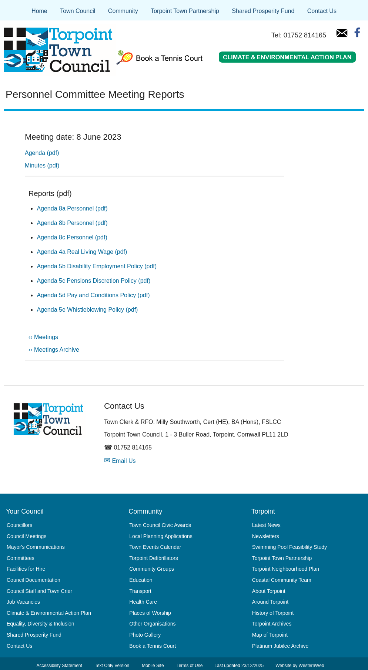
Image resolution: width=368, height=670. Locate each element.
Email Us (120, 461)
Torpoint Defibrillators (153, 558)
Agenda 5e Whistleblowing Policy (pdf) (87, 309)
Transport (140, 591)
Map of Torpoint (270, 635)
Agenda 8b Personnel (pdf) (72, 223)
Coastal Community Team (281, 580)
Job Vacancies (23, 602)
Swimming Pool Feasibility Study (289, 547)
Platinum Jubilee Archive (280, 646)
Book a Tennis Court (152, 646)
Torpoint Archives (272, 624)
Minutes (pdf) (42, 165)
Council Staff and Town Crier (39, 591)
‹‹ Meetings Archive (54, 349)
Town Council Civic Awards (160, 525)
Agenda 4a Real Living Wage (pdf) (82, 252)
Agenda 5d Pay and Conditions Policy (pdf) (93, 295)
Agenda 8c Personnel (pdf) (72, 237)
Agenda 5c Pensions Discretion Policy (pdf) (93, 281)
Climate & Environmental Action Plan (49, 613)
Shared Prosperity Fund (263, 11)
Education (140, 580)
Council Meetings (26, 536)
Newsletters (265, 536)
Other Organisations (152, 624)
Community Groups (151, 569)
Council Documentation (33, 580)
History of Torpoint (273, 613)
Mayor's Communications (36, 547)
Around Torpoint (270, 602)
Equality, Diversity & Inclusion (40, 624)
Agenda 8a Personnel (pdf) (72, 208)
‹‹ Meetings (43, 337)
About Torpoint (268, 591)
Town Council (77, 11)
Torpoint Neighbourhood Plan (285, 569)
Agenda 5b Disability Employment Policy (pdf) (97, 266)
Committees (20, 558)
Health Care (143, 602)
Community (123, 11)
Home (39, 11)
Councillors (19, 525)
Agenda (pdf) (42, 153)
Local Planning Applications (160, 536)
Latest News (266, 525)
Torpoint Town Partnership (185, 11)
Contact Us (322, 11)
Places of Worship (150, 613)
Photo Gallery (145, 635)
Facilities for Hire (26, 569)
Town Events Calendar (155, 547)
